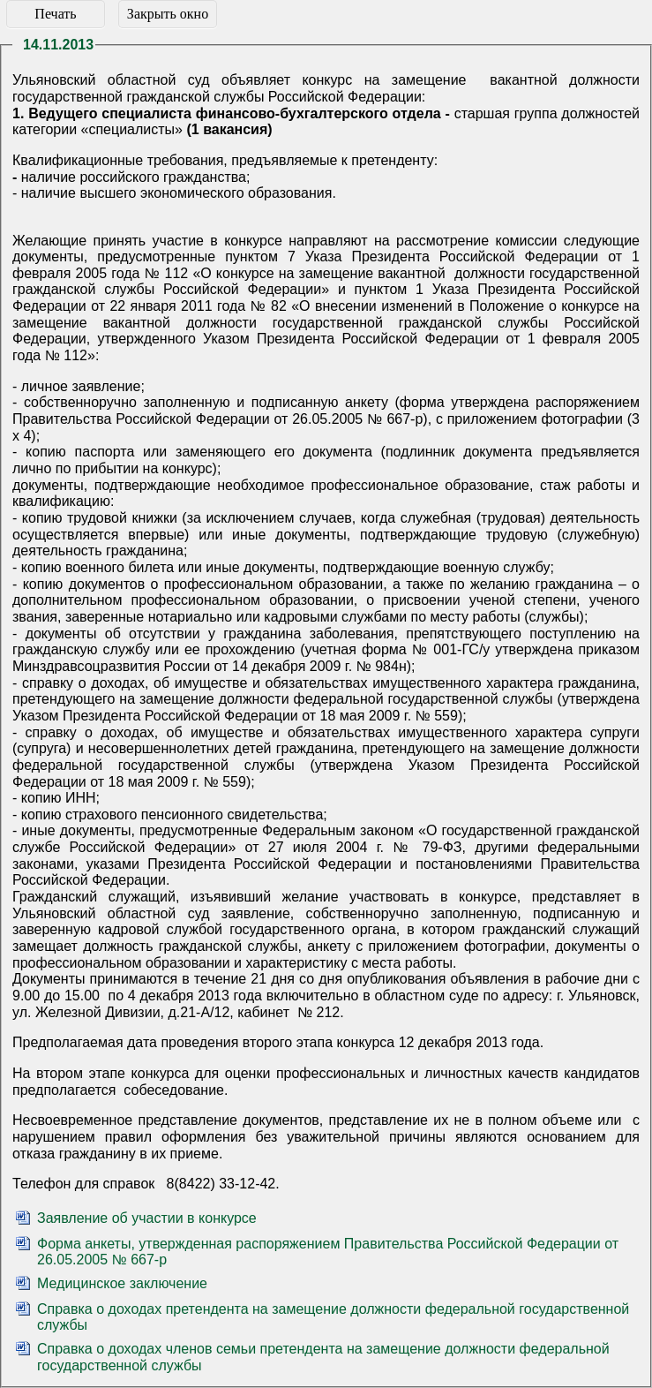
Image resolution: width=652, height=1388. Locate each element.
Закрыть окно (167, 13)
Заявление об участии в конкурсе (147, 1218)
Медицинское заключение (122, 1283)
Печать (55, 13)
